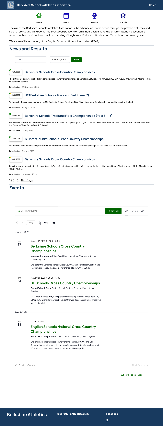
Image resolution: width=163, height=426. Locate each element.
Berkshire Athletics (27, 414)
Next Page (27, 180)
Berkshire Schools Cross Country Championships (60, 72)
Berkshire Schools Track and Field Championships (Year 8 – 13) (69, 115)
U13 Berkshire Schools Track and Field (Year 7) (57, 95)
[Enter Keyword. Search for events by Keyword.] (36, 210)
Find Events (113, 210)
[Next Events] (22, 222)
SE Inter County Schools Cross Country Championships (64, 139)
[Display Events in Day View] (142, 210)
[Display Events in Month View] (135, 210)
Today (31, 222)
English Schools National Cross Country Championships (63, 329)
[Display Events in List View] (126, 210)
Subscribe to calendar (131, 374)
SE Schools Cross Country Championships (65, 283)
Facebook (112, 413)
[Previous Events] (17, 222)
